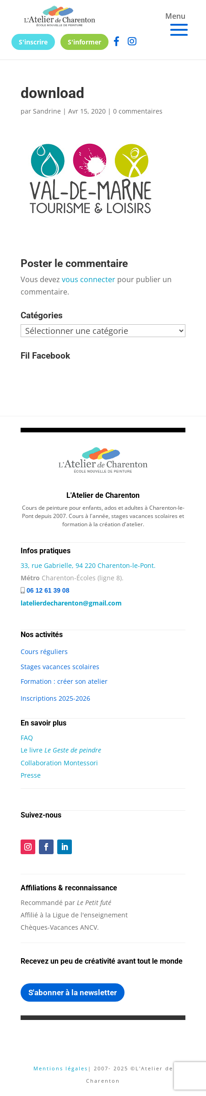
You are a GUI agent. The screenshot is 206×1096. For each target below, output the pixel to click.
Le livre (61, 750)
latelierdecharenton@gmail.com (71, 603)
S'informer (84, 42)
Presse (31, 775)
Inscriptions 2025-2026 (55, 698)
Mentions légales (60, 1068)
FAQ (27, 737)
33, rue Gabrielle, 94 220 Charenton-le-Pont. (88, 565)
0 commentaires (138, 111)
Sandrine (47, 111)
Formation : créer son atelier (64, 681)
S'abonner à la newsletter (72, 992)
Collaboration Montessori (59, 762)
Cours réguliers (44, 651)
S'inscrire (33, 42)
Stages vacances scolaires (60, 666)
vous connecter (88, 279)
